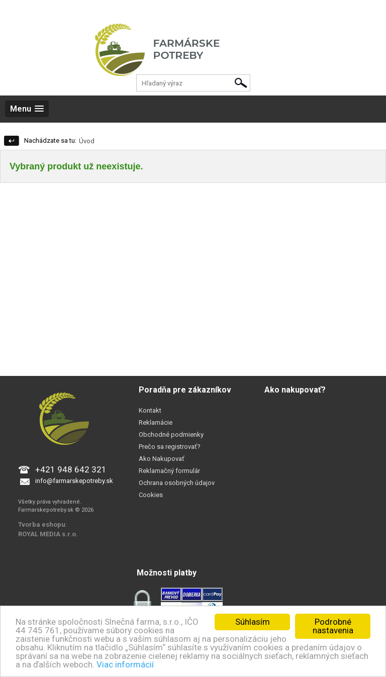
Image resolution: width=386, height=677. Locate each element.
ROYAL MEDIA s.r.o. (48, 534)
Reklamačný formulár (169, 470)
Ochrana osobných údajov (177, 483)
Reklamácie (155, 422)
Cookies (151, 495)
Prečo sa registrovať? (170, 446)
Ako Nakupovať (161, 458)
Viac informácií (125, 664)
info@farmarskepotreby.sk (74, 481)
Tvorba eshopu (41, 524)
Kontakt (150, 410)
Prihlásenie (15, 10)
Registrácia (54, 10)
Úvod (86, 141)
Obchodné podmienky (171, 434)
